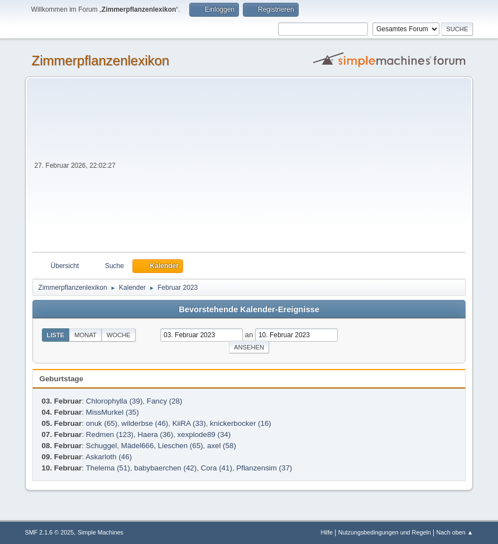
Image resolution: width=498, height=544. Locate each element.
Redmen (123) (109, 434)
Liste (56, 335)
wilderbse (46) (145, 423)
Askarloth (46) (108, 457)
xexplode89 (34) (204, 434)
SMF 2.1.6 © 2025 (49, 532)
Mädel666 (137, 445)
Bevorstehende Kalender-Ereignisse (249, 309)
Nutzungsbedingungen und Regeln (384, 532)
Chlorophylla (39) (114, 401)
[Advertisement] (292, 168)
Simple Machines (100, 532)
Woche (119, 335)
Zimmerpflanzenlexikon (101, 60)
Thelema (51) (108, 468)
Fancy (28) (165, 401)
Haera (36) (155, 434)
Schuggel (101, 445)
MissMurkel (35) (112, 412)
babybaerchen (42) (165, 468)
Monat (85, 335)
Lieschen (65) (180, 445)
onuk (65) (101, 423)
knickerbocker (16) (240, 423)
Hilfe (326, 532)
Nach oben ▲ (455, 532)
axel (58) (221, 445)
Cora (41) (216, 468)
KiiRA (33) (189, 423)
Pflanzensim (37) (264, 468)
